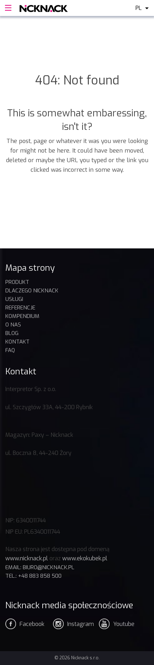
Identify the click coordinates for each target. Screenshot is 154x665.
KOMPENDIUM (22, 316)
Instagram (80, 624)
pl (139, 8)
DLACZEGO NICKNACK (31, 290)
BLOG (11, 333)
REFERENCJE (20, 307)
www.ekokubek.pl (84, 558)
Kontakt (17, 341)
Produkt (17, 282)
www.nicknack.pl (26, 558)
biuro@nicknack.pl (48, 567)
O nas (13, 324)
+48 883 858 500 (40, 575)
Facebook (32, 624)
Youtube (123, 624)
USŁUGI (14, 299)
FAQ (10, 350)
